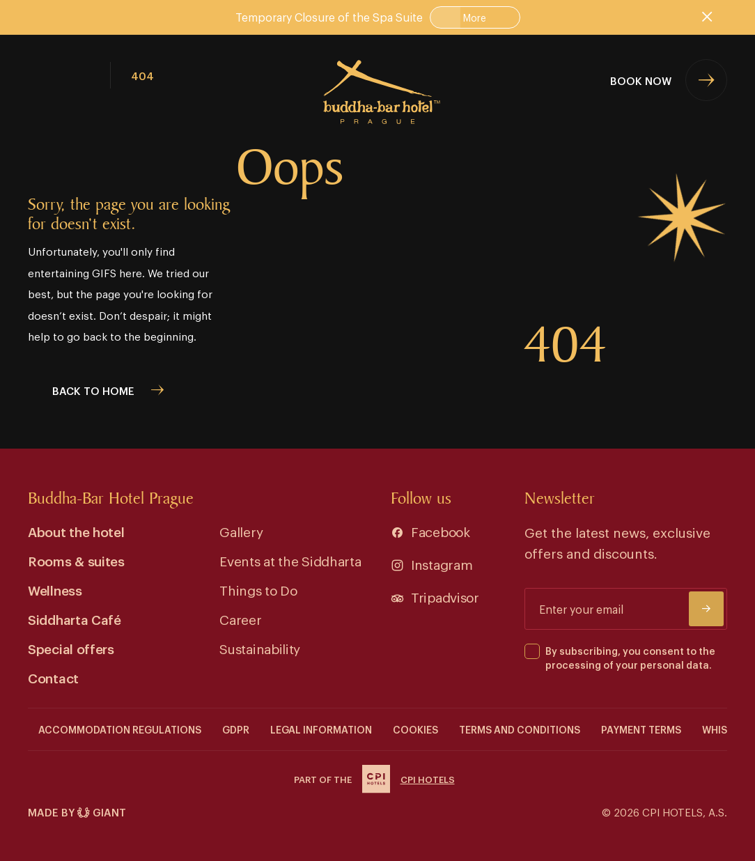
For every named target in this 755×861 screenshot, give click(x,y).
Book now (640, 80)
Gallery (241, 531)
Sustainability (259, 648)
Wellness (55, 589)
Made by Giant (77, 812)
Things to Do (258, 589)
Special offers (71, 648)
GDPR (235, 729)
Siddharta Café (74, 619)
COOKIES (415, 729)
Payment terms (641, 729)
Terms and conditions (519, 729)
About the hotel (76, 531)
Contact (53, 677)
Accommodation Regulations (119, 729)
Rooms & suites (76, 560)
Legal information (321, 729)
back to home (93, 390)
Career (240, 619)
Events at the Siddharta (290, 560)
